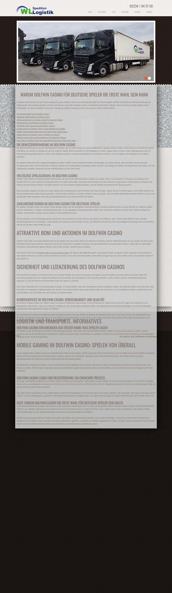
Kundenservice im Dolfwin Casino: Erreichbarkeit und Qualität (41, 129)
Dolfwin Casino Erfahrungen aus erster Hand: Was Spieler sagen (42, 132)
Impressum (140, 337)
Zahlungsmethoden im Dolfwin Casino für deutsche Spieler (40, 120)
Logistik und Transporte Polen (36, 12)
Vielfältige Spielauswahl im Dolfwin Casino (33, 117)
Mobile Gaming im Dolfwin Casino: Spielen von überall (38, 135)
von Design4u (151, 337)
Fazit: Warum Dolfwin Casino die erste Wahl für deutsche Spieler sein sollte (46, 141)
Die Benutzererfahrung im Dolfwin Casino (33, 114)
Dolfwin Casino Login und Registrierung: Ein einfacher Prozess (41, 138)
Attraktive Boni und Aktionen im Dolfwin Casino (35, 123)
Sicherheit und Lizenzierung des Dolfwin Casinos (36, 126)
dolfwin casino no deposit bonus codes (54, 253)
